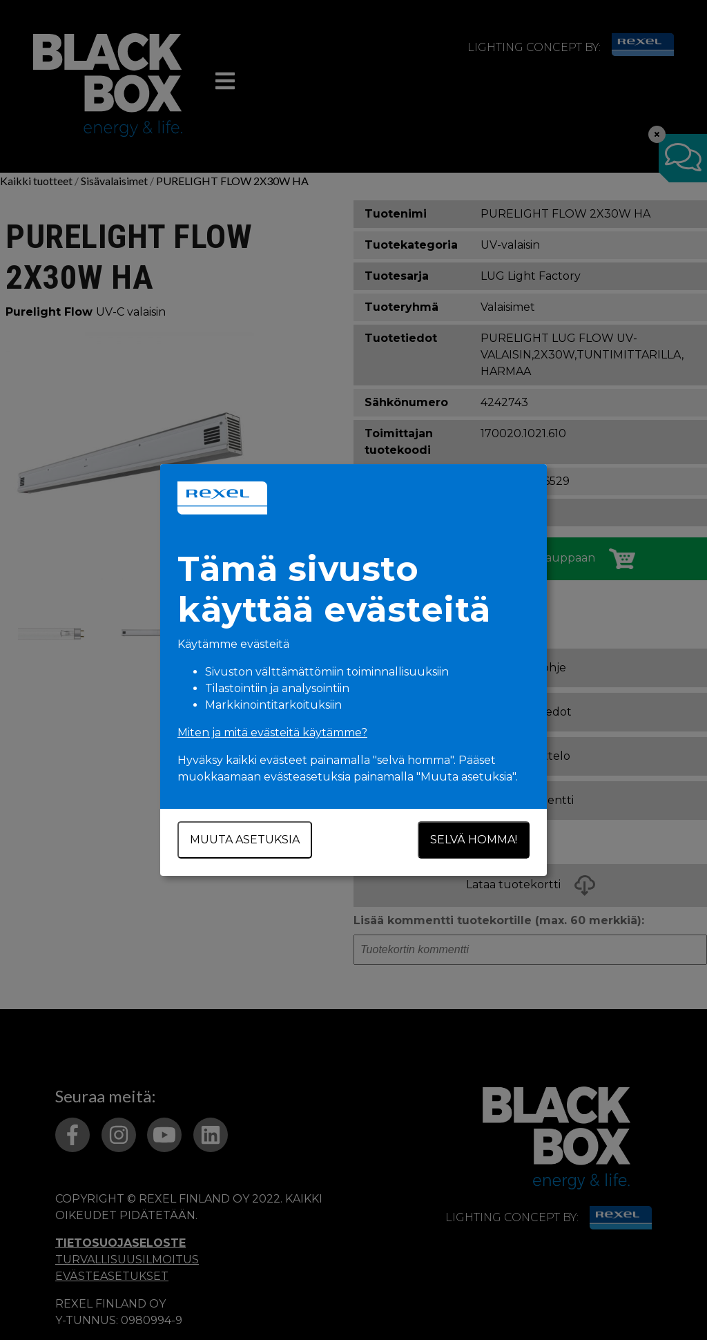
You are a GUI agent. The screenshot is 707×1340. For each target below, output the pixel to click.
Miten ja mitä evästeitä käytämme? (272, 732)
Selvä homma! (473, 839)
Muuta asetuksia (245, 839)
